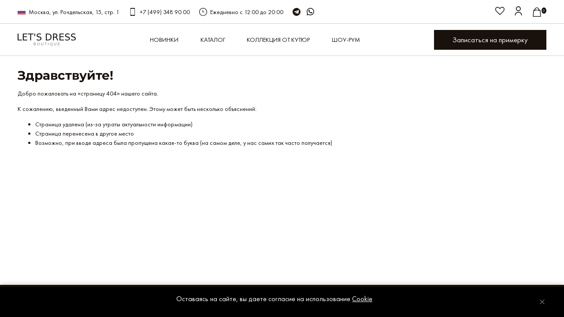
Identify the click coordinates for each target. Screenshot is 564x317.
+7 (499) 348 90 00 (165, 12)
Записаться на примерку (490, 39)
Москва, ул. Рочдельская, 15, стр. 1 (74, 12)
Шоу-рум (346, 40)
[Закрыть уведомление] (542, 302)
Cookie (362, 298)
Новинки (164, 40)
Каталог (212, 40)
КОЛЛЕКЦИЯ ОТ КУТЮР (278, 40)
